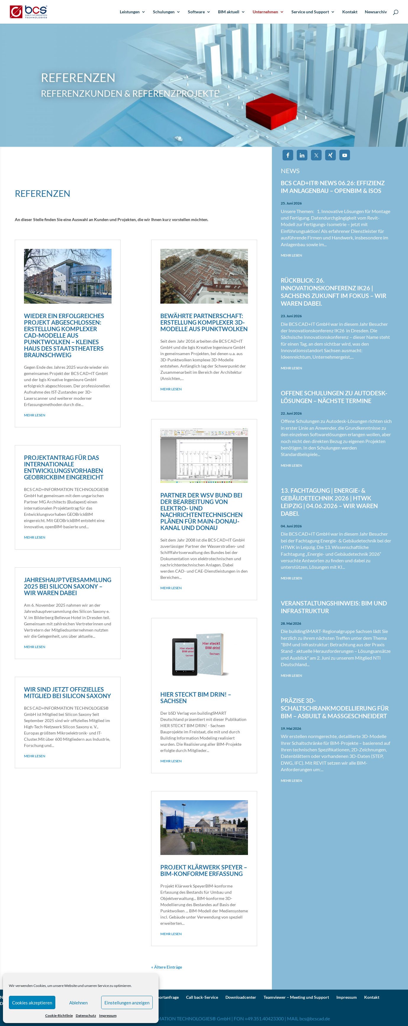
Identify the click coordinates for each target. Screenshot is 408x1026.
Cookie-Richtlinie (59, 1015)
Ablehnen (78, 1002)
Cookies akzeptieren (32, 1002)
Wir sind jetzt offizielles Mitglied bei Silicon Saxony (67, 692)
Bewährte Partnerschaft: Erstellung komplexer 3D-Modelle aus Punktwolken (204, 322)
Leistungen (130, 12)
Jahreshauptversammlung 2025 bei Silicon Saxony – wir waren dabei (67, 586)
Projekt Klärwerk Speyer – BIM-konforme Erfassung (203, 870)
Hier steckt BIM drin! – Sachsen (195, 697)
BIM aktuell (228, 12)
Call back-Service (202, 997)
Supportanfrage (164, 997)
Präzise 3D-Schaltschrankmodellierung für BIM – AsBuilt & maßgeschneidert (335, 708)
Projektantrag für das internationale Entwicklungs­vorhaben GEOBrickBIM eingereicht (64, 467)
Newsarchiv (376, 12)
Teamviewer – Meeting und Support (296, 997)
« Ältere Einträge (166, 966)
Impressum (108, 1015)
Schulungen (164, 12)
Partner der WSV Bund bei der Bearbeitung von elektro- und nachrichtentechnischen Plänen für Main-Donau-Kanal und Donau (201, 511)
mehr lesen (34, 415)
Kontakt (349, 12)
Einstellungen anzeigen (126, 1002)
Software (196, 12)
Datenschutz (86, 1015)
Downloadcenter (240, 997)
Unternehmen (265, 12)
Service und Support (310, 12)
